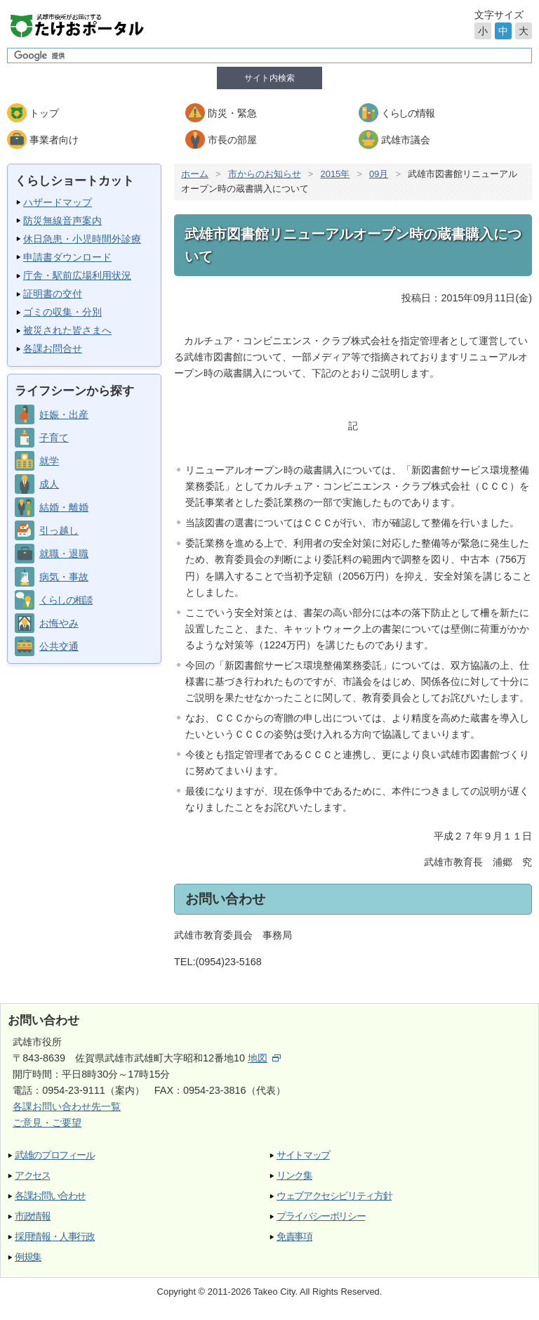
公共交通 (59, 646)
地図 (264, 1058)
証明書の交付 (52, 293)
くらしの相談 (65, 600)
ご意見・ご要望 (47, 1122)
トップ (44, 113)
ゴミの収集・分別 (62, 312)
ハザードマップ (57, 202)
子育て (54, 437)
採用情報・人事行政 (55, 1236)
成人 (49, 484)
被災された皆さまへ (67, 330)
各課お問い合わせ (50, 1196)
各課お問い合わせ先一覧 (67, 1106)
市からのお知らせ (264, 174)
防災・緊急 (232, 113)
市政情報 (33, 1216)
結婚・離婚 (63, 507)
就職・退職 (63, 553)
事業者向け (54, 139)
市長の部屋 (232, 139)
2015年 (335, 174)
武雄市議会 (405, 139)
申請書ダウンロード (67, 257)
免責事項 (294, 1236)
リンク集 (294, 1175)
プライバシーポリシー (321, 1216)
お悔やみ (59, 623)
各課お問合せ (52, 348)
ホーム (194, 174)
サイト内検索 (269, 78)
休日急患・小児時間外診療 (82, 238)
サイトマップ (303, 1155)
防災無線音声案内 (62, 220)
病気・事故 (63, 576)
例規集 (28, 1257)
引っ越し (59, 530)
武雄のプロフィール (55, 1155)
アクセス (33, 1175)
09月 (378, 174)
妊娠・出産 (63, 414)
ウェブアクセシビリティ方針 (334, 1196)
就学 (49, 460)
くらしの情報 (407, 113)
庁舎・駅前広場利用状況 (77, 275)
